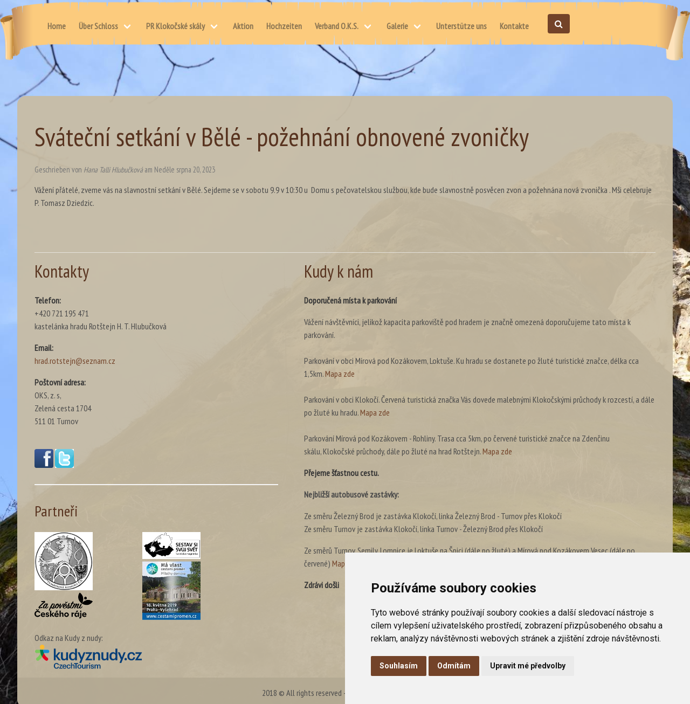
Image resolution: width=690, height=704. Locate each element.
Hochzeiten (284, 25)
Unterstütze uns (461, 25)
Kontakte (514, 25)
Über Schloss (98, 25)
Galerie (397, 25)
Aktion (243, 25)
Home (56, 25)
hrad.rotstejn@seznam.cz (74, 360)
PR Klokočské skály (175, 25)
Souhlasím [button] (399, 665)
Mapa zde (340, 373)
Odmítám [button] (454, 665)
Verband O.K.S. (336, 25)
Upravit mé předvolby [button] (527, 665)
